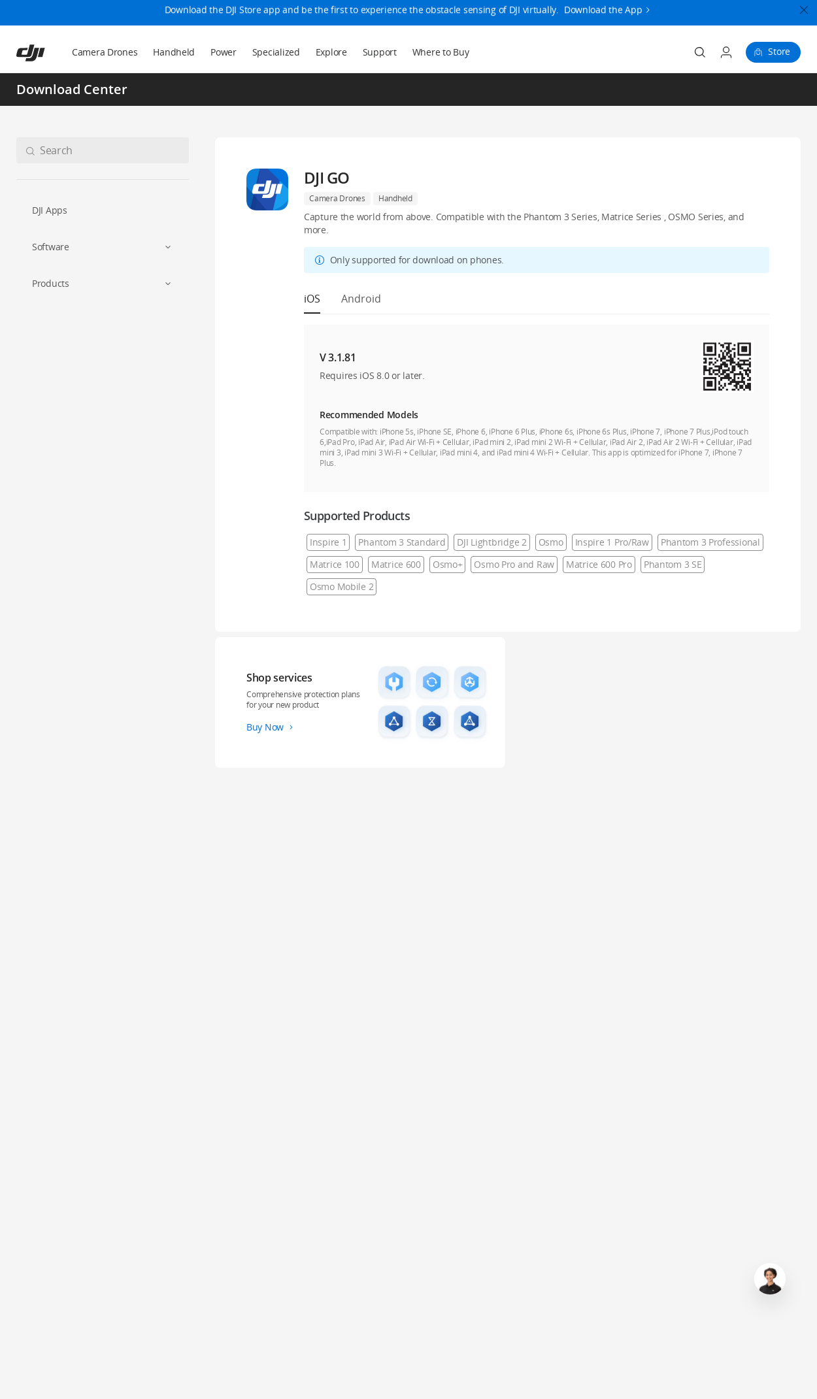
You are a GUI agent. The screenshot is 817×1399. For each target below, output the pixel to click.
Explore (331, 52)
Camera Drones (104, 52)
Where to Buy (440, 52)
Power (223, 52)
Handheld (174, 52)
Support (380, 52)
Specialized (276, 52)
